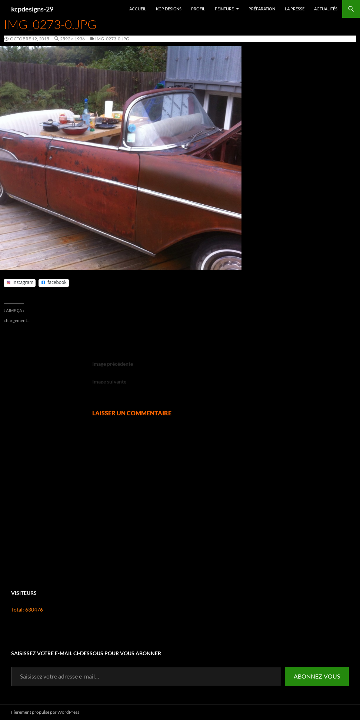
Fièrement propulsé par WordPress (45, 712)
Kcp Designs (168, 8)
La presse (294, 8)
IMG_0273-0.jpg (112, 38)
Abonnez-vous (317, 676)
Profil (198, 8)
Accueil (137, 8)
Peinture (224, 8)
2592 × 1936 (72, 38)
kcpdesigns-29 (32, 9)
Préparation (262, 8)
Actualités (325, 8)
